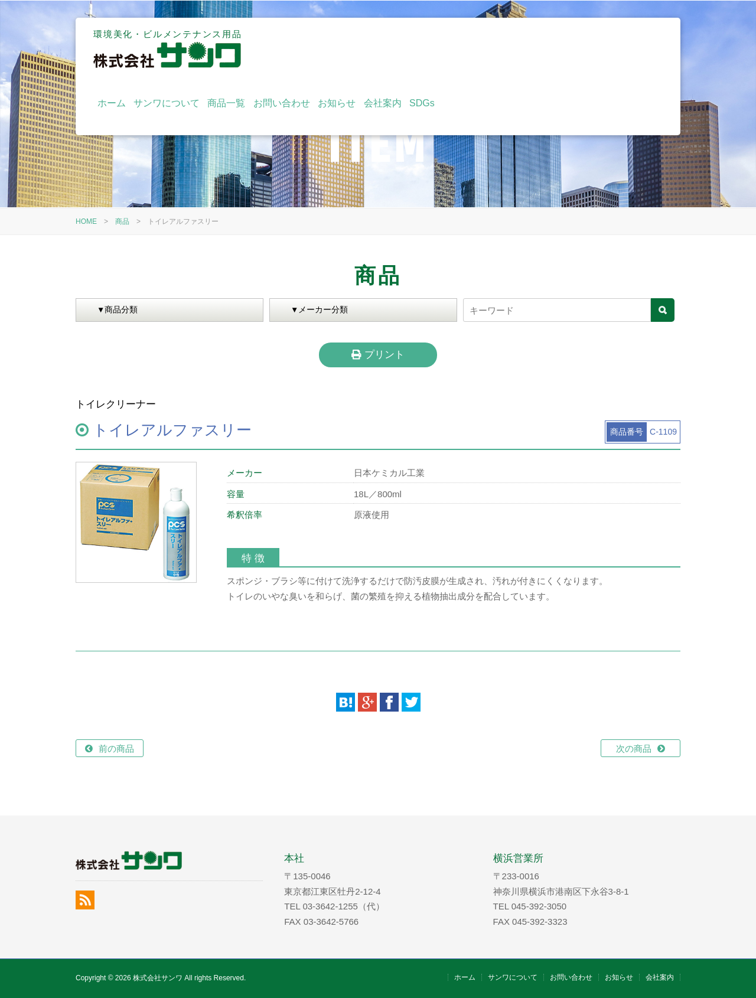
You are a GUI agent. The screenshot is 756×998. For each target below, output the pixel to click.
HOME (86, 221)
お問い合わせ (500, 49)
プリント (377, 354)
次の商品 (633, 748)
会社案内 (601, 49)
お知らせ (555, 49)
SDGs (640, 49)
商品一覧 (445, 49)
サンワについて (385, 49)
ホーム (329, 49)
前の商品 (116, 748)
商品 (122, 221)
